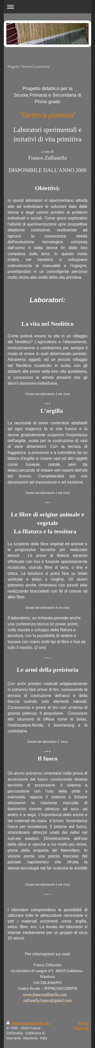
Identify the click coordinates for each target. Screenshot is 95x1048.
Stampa (15, 1023)
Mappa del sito (38, 1023)
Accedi (83, 1023)
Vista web (81, 1027)
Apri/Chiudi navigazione (47, 6)
